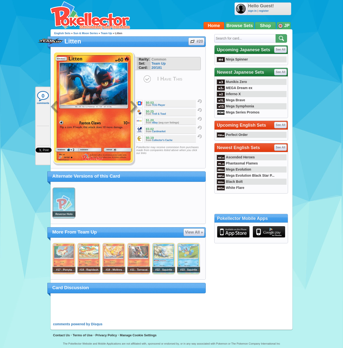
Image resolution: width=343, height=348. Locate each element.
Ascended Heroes (236, 157)
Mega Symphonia (235, 106)
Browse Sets (239, 25)
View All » (194, 232)
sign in (252, 10)
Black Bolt (230, 182)
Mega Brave (231, 100)
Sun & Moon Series (85, 33)
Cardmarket (159, 131)
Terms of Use (82, 335)
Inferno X (229, 94)
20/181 (156, 68)
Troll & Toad (159, 114)
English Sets (62, 33)
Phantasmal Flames (237, 163)
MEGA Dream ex (234, 88)
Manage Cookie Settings (138, 335)
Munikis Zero (232, 82)
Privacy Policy (106, 335)
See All (280, 49)
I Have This (169, 79)
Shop (265, 25)
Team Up (106, 33)
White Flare (230, 188)
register (263, 10)
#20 (196, 41)
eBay (155, 122)
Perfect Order (232, 135)
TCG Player (158, 105)
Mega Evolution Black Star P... (246, 175)
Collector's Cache (162, 140)
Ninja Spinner (232, 59)
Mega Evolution (234, 169)
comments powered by (77, 324)
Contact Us (61, 335)
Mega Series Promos (238, 112)
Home (214, 25)
